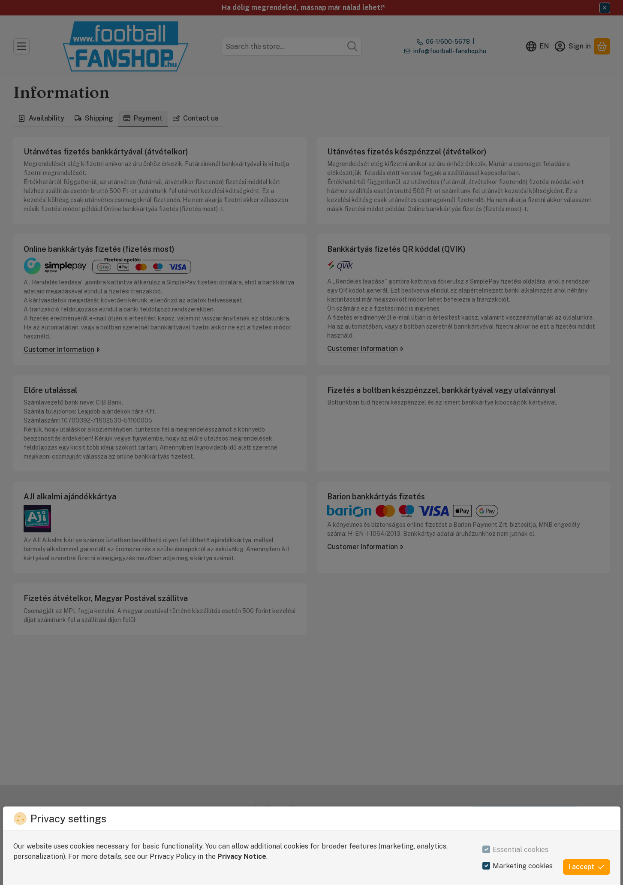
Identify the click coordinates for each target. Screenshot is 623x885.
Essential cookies (520, 850)
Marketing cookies (523, 866)
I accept (587, 867)
